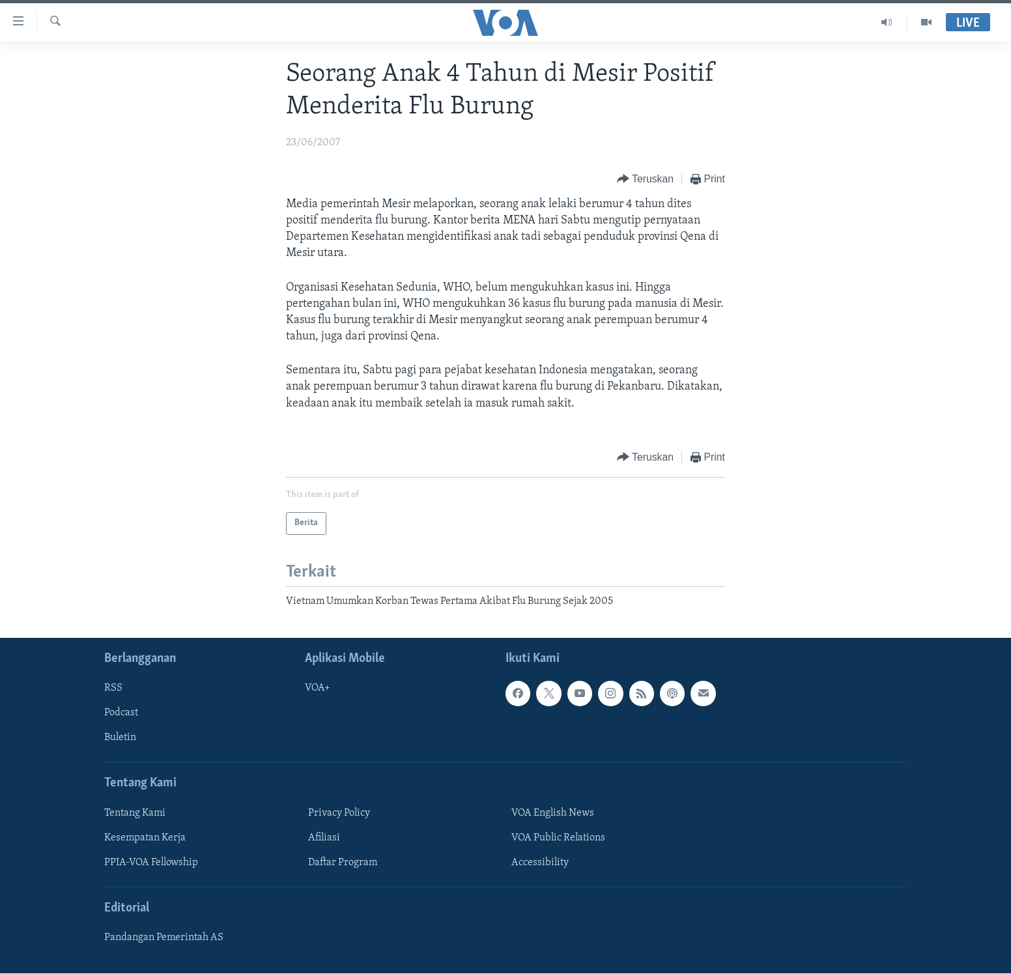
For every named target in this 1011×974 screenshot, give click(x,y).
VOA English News (552, 813)
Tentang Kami (134, 813)
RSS (113, 688)
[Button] (645, 179)
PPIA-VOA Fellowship (151, 862)
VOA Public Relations (558, 838)
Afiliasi (324, 838)
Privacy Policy (339, 813)
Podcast (121, 713)
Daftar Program (342, 862)
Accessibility (540, 862)
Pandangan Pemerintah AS (163, 938)
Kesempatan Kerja (145, 838)
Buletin (120, 738)
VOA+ (317, 688)
